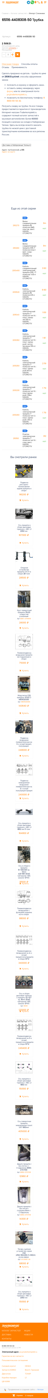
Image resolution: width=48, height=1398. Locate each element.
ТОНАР (28, 1374)
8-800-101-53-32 (8, 1346)
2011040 (16, 315)
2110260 (16, 248)
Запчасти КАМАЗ (9, 1370)
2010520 (16, 292)
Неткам (40, 1390)
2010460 (16, 271)
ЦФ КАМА (6, 1381)
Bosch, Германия (32, 1370)
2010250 (16, 366)
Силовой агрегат (9, 1366)
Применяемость (19, 67)
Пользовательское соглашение (15, 1360)
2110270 (16, 225)
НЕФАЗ (28, 1366)
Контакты (6, 1339)
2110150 (16, 438)
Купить (24, 500)
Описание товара (10, 64)
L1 (25, 1378)
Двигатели (6, 1374)
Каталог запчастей (19, 13)
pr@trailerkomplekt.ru (17, 94)
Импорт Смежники (37, 13)
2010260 (15, 415)
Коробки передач (9, 1378)
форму (10, 91)
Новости (28, 1335)
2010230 (16, 390)
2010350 (16, 340)
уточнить (12, 48)
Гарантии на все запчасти (13, 1356)
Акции (27, 1331)
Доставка (6, 1335)
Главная (5, 13)
